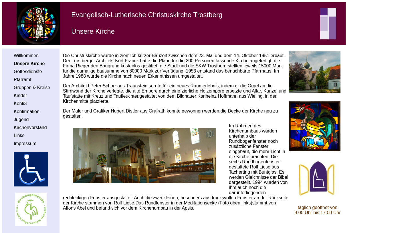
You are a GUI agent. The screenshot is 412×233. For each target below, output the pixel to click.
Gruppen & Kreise (32, 87)
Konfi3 (20, 103)
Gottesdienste (28, 71)
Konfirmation (26, 111)
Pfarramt (22, 79)
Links (19, 135)
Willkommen (26, 55)
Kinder (20, 95)
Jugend (21, 119)
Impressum (25, 143)
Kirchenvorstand (30, 127)
